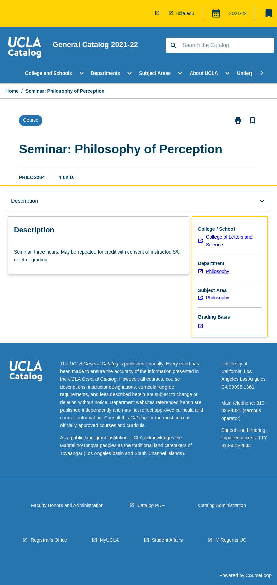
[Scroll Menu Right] (262, 73)
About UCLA (204, 73)
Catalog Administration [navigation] (222, 505)
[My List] (269, 13)
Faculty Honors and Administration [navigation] (67, 505)
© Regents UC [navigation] (230, 540)
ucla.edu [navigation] (185, 13)
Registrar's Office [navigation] (49, 540)
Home (12, 91)
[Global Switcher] (216, 13)
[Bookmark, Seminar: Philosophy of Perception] (252, 120)
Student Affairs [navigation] (167, 540)
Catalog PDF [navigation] (151, 505)
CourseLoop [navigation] (259, 575)
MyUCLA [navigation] (109, 540)
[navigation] (159, 13)
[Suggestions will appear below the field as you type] (220, 45)
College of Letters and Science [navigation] (229, 240)
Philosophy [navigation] (217, 271)
